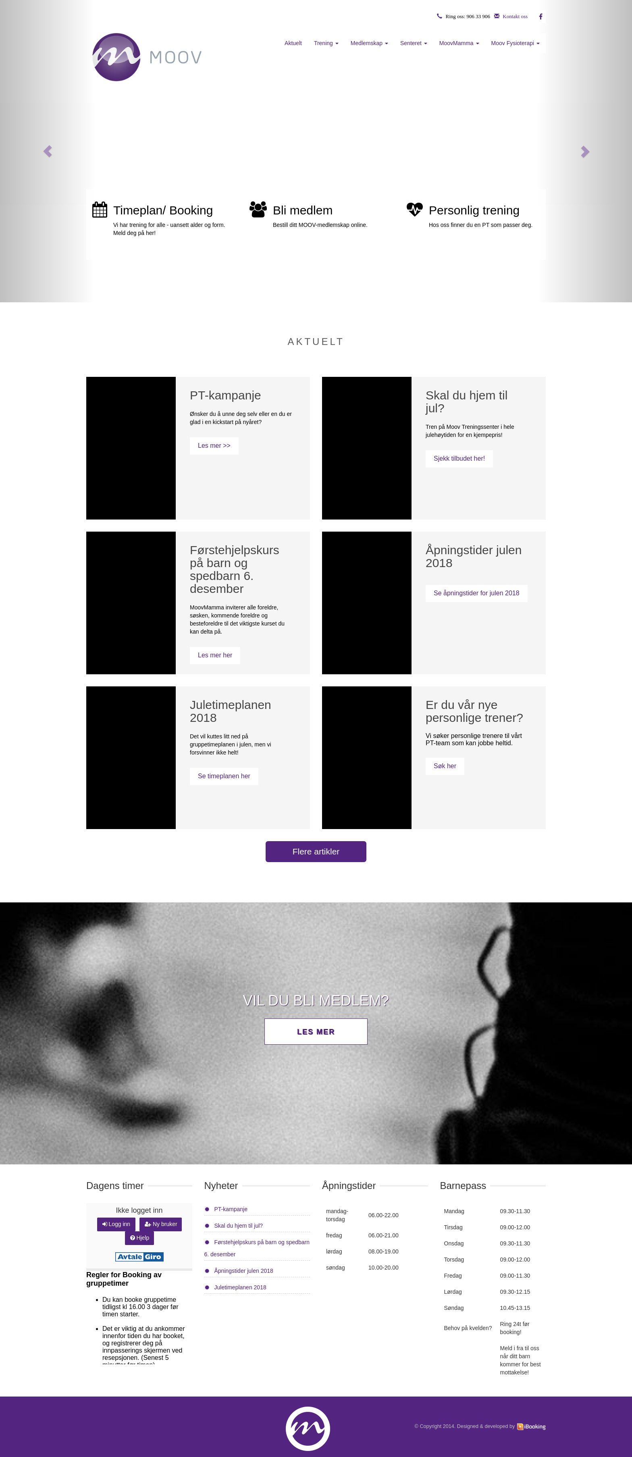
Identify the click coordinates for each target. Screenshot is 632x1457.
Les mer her (215, 655)
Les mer (316, 1032)
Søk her (445, 766)
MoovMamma (459, 43)
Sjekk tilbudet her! (459, 458)
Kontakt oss (515, 16)
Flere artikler (316, 851)
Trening (326, 43)
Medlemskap (369, 43)
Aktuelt (293, 43)
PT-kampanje (230, 1209)
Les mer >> (214, 445)
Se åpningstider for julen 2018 (477, 593)
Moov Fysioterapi (515, 43)
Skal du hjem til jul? (238, 1225)
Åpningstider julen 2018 (243, 1271)
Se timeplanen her (224, 776)
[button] (47, 151)
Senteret (413, 43)
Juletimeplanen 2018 (240, 1287)
